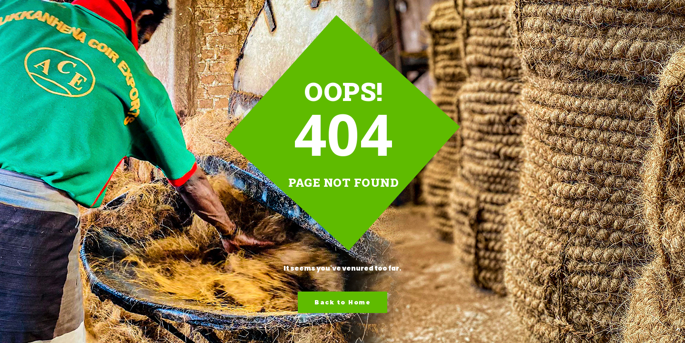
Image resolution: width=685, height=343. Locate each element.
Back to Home (342, 302)
